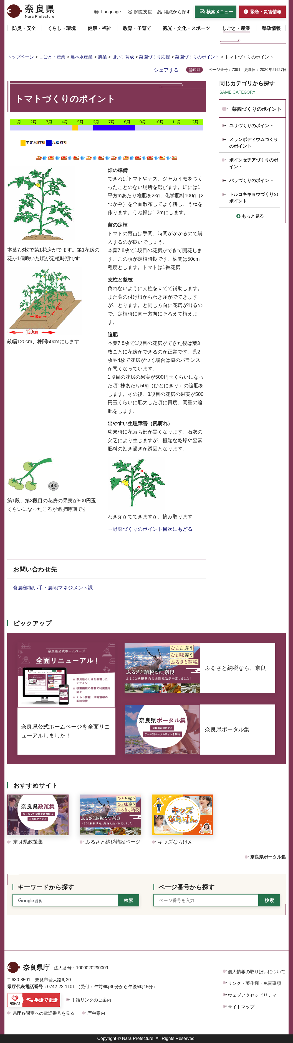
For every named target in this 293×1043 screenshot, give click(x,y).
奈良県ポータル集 (268, 857)
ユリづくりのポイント (251, 125)
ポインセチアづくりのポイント (253, 163)
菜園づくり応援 (154, 57)
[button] (107, 11)
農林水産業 (81, 57)
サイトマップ (241, 1006)
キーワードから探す (45, 887)
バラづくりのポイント (251, 180)
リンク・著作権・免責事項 (254, 983)
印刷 (196, 70)
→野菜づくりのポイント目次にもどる (150, 529)
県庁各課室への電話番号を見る (43, 1013)
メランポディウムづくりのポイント (253, 142)
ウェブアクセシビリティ (252, 995)
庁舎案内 (96, 1013)
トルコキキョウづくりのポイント (253, 197)
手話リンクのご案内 (91, 1000)
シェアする (166, 70)
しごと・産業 (52, 57)
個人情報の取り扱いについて (257, 971)
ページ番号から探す (186, 887)
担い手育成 (123, 57)
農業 (102, 57)
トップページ (20, 57)
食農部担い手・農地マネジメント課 (55, 588)
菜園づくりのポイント (197, 57)
